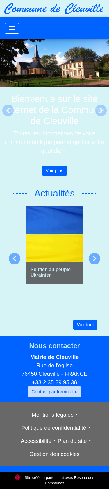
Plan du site (72, 441)
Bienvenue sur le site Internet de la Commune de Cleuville (54, 110)
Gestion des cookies (54, 454)
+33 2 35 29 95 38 (54, 382)
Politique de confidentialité (53, 428)
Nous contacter (54, 346)
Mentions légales (53, 415)
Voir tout (85, 324)
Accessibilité (36, 441)
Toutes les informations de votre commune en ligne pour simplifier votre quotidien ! (55, 142)
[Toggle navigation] (12, 28)
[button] (8, 110)
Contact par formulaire (54, 391)
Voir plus (54, 170)
